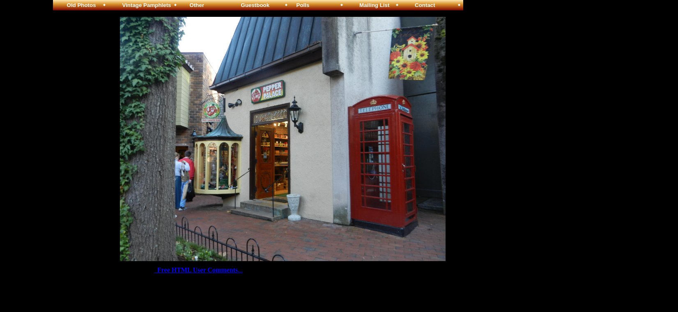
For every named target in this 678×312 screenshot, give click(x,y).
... (198, 269)
